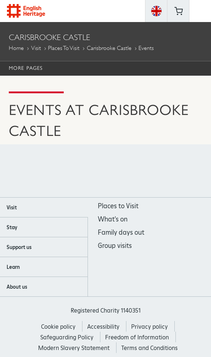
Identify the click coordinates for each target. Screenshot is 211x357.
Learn (13, 267)
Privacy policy (149, 326)
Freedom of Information (137, 337)
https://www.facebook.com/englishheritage (76, 171)
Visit (36, 47)
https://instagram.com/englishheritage (96, 171)
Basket (178, 11)
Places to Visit (63, 47)
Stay (12, 227)
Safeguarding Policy (66, 337)
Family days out (121, 232)
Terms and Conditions (149, 348)
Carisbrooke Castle (109, 47)
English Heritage (26, 11)
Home (16, 47)
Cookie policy (58, 326)
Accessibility (103, 326)
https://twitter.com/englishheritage (135, 171)
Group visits (115, 245)
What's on (112, 219)
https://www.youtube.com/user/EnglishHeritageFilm (115, 171)
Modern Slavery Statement (74, 348)
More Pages (26, 68)
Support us (19, 247)
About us (17, 287)
